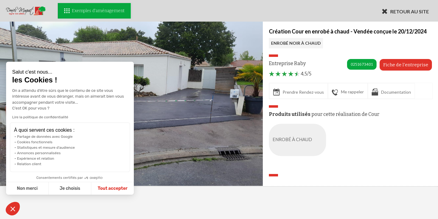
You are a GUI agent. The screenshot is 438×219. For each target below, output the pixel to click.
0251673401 (362, 64)
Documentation (391, 92)
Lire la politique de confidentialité (40, 117)
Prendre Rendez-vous (298, 92)
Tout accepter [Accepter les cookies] (112, 188)
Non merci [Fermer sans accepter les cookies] (27, 188)
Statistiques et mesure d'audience (46, 147)
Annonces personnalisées (39, 153)
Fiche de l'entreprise (405, 65)
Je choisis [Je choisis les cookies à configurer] (70, 188)
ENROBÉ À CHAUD (299, 140)
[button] (12, 208)
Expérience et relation (35, 158)
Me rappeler (348, 92)
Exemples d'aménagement (94, 10)
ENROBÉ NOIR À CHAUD (296, 43)
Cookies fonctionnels (35, 142)
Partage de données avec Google (45, 136)
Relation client (29, 164)
